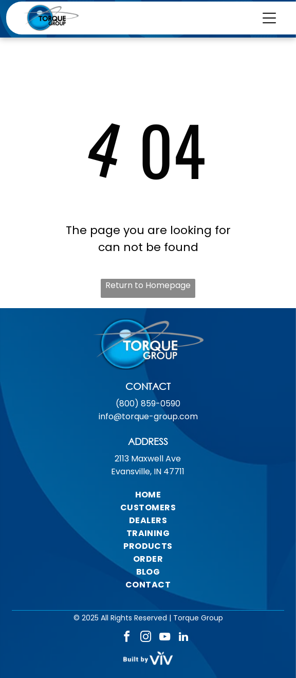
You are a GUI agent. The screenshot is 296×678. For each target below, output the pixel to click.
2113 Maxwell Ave (148, 459)
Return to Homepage (148, 285)
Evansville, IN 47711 (147, 471)
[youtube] (164, 638)
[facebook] (126, 638)
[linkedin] (183, 638)
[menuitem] (148, 494)
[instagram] (145, 638)
